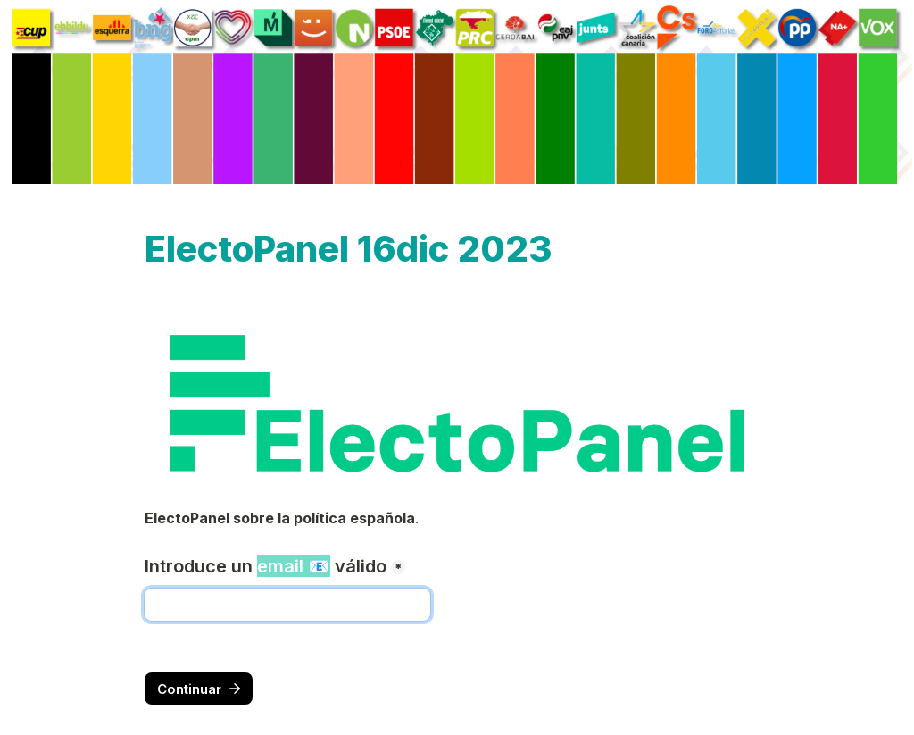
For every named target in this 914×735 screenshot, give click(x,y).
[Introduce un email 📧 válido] (287, 605)
